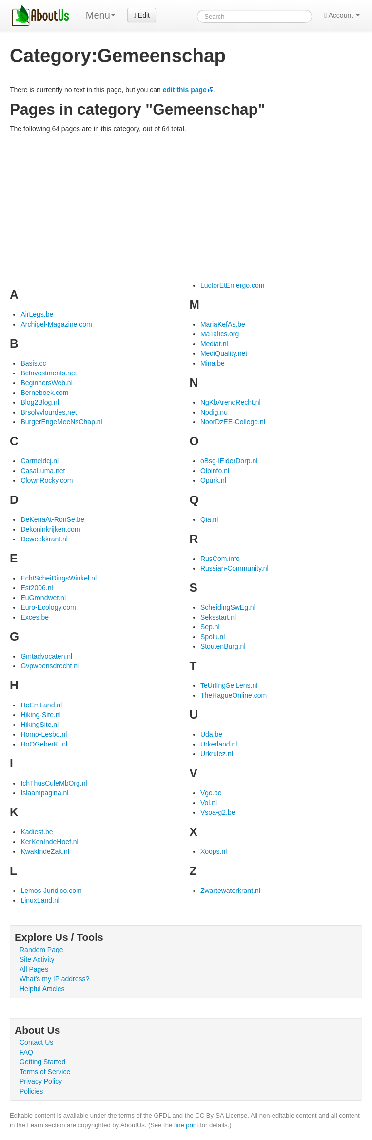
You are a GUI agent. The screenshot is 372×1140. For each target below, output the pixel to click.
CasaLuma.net (42, 471)
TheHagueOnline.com (233, 695)
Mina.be (212, 363)
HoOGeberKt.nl (43, 744)
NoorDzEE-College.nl (232, 422)
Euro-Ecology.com (48, 607)
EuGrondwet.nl (43, 597)
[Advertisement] (186, 207)
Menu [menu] (100, 15)
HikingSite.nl (39, 724)
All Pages (34, 969)
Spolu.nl (212, 637)
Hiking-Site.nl (40, 715)
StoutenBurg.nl (223, 646)
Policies (31, 1091)
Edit (142, 15)
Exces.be (34, 617)
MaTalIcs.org (219, 334)
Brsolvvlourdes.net (48, 412)
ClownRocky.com (46, 480)
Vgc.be (211, 793)
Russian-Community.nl (234, 568)
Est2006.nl (36, 588)
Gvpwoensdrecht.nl (49, 666)
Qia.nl (209, 519)
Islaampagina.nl (44, 793)
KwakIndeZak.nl (44, 851)
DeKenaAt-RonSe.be (52, 519)
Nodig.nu (214, 412)
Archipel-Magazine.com (56, 324)
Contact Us (36, 1042)
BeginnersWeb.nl (46, 383)
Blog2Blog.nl (39, 402)
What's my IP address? (54, 979)
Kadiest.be (36, 832)
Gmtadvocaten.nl (46, 656)
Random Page (41, 949)
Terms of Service (45, 1072)
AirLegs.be (36, 314)
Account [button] (342, 15)
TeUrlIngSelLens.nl (229, 685)
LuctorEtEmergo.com (232, 285)
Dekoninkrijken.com (50, 529)
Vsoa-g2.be (217, 812)
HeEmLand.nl (41, 705)
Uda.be (211, 734)
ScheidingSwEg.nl (227, 607)
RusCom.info (220, 558)
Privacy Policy (41, 1081)
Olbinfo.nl (214, 471)
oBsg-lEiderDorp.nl (229, 461)
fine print (186, 1125)
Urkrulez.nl (216, 754)
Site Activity (37, 959)
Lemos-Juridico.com (50, 890)
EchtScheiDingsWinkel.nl (58, 578)
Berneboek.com (44, 392)
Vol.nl (208, 803)
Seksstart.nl (218, 617)
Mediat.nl (214, 344)
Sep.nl (210, 627)
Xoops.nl (213, 851)
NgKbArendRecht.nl (230, 402)
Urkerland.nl (218, 744)
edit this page (185, 90)
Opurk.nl (213, 480)
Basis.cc (33, 363)
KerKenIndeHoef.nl (49, 842)
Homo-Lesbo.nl (43, 734)
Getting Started (42, 1062)
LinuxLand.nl (39, 900)
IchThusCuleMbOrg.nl (53, 783)
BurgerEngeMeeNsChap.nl (61, 422)
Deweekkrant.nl (44, 539)
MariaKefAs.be (222, 324)
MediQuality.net (223, 353)
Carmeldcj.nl (39, 461)
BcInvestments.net (48, 373)
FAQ (26, 1052)
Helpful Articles (42, 989)
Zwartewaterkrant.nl (230, 890)
